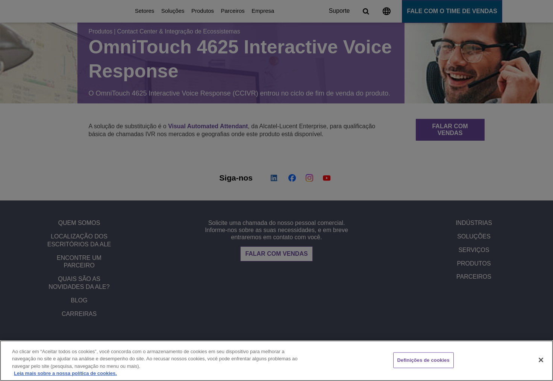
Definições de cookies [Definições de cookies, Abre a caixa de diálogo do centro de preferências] (423, 360)
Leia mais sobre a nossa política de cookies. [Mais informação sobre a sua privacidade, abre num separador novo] (65, 373)
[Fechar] (541, 360)
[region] (276, 360)
